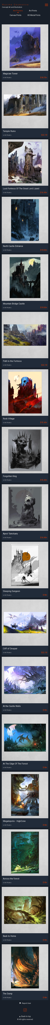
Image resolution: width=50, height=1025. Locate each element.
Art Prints (33, 11)
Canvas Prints (15, 15)
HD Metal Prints (33, 15)
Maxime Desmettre (15, 4)
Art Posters (18, 11)
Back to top (25, 1016)
